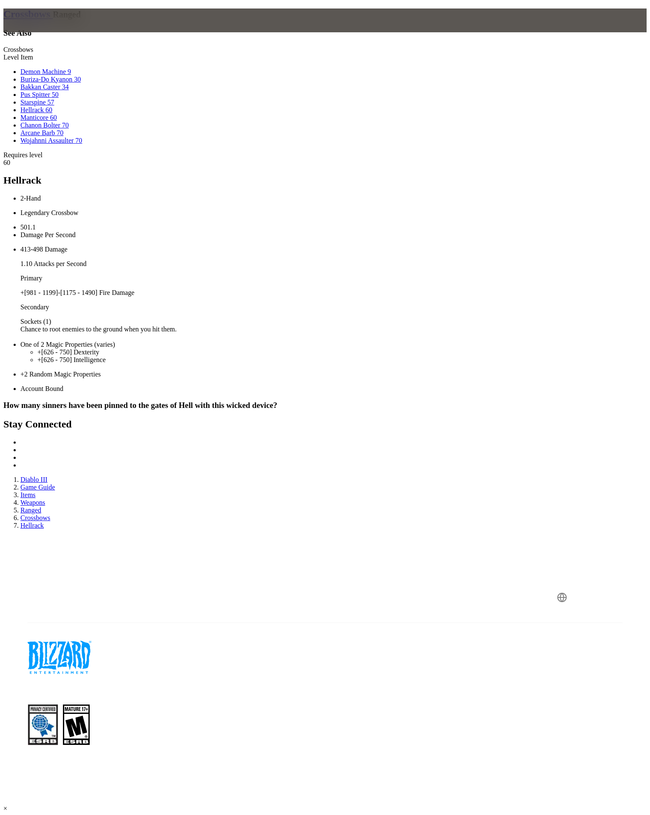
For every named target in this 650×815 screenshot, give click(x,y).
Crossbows (28, 14)
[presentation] (41, 30)
